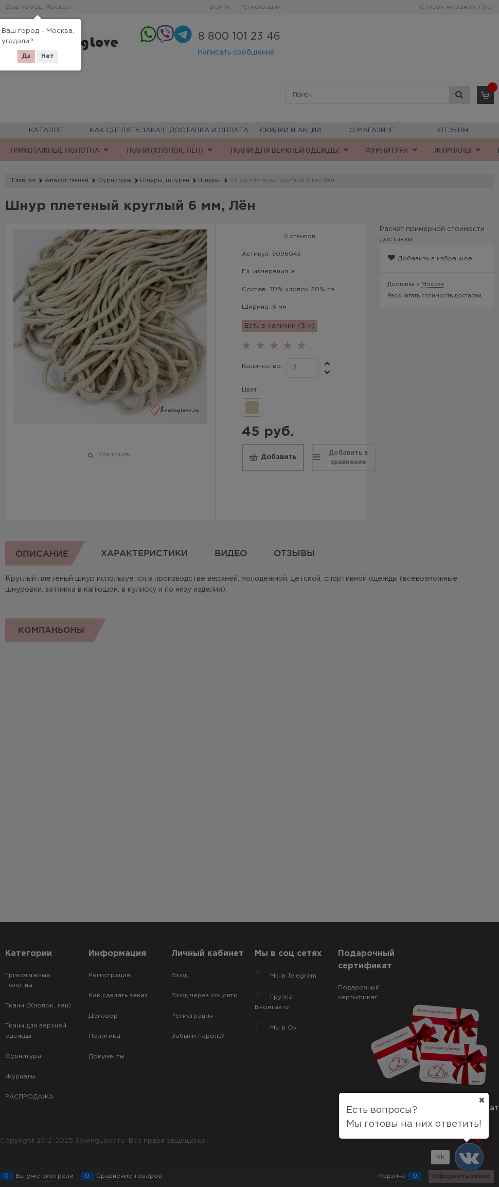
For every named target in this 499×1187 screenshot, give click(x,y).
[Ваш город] (481, 1100)
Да (26, 56)
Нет (47, 56)
